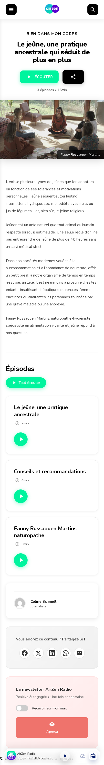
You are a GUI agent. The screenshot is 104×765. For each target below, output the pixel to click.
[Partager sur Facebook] (24, 653)
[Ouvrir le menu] (11, 9)
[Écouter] (39, 76)
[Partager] (73, 77)
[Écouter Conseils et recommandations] (21, 496)
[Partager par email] (79, 653)
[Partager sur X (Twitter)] (38, 653)
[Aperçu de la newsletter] (52, 727)
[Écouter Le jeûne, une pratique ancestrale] (21, 439)
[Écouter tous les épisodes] (26, 382)
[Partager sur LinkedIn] (52, 653)
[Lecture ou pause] (65, 756)
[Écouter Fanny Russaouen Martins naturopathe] (21, 560)
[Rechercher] (92, 9)
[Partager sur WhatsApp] (65, 653)
